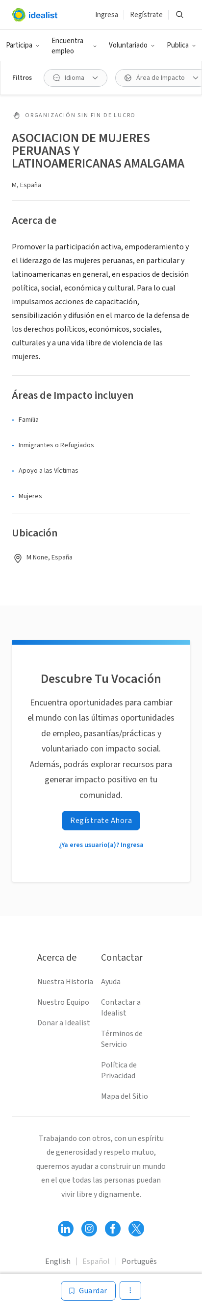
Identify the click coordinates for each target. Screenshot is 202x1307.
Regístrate (146, 15)
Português (139, 1261)
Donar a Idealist (63, 1022)
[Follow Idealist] (66, 1228)
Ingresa (106, 15)
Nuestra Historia (65, 981)
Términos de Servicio (122, 1039)
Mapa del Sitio (124, 1096)
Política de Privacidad (119, 1070)
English (58, 1261)
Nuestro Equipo (63, 1002)
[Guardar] (88, 1291)
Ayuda (111, 981)
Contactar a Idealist (121, 1007)
